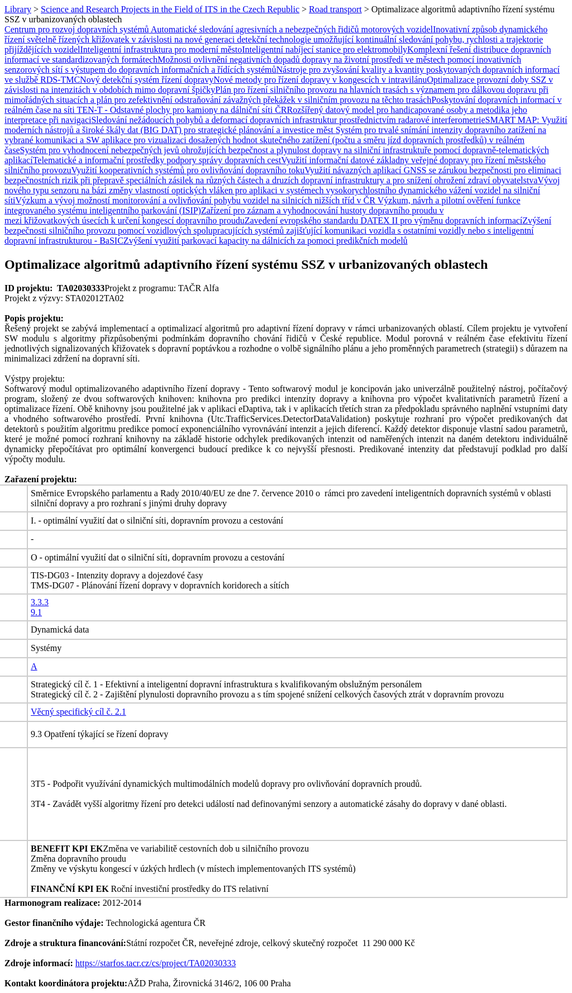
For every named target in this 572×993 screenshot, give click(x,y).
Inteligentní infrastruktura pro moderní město (161, 49)
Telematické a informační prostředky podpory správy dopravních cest (157, 160)
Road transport (335, 9)
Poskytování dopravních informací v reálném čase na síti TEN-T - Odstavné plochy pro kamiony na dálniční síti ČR (282, 105)
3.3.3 (40, 602)
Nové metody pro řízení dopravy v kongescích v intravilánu (320, 79)
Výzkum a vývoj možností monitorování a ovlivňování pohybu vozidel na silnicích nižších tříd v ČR (197, 200)
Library (17, 9)
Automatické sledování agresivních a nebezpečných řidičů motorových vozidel (291, 29)
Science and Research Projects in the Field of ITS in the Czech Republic (170, 9)
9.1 (36, 612)
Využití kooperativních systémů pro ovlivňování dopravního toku (188, 170)
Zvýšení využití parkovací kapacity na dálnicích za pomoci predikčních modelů (265, 240)
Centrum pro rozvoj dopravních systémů (76, 29)
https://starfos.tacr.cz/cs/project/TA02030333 (155, 963)
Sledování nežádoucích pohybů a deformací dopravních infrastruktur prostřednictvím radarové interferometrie (288, 120)
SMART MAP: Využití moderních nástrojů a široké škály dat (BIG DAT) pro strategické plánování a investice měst (285, 125)
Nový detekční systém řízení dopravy (146, 79)
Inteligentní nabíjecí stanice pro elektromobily (324, 49)
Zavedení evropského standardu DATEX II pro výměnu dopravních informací (384, 220)
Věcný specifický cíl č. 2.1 (78, 711)
